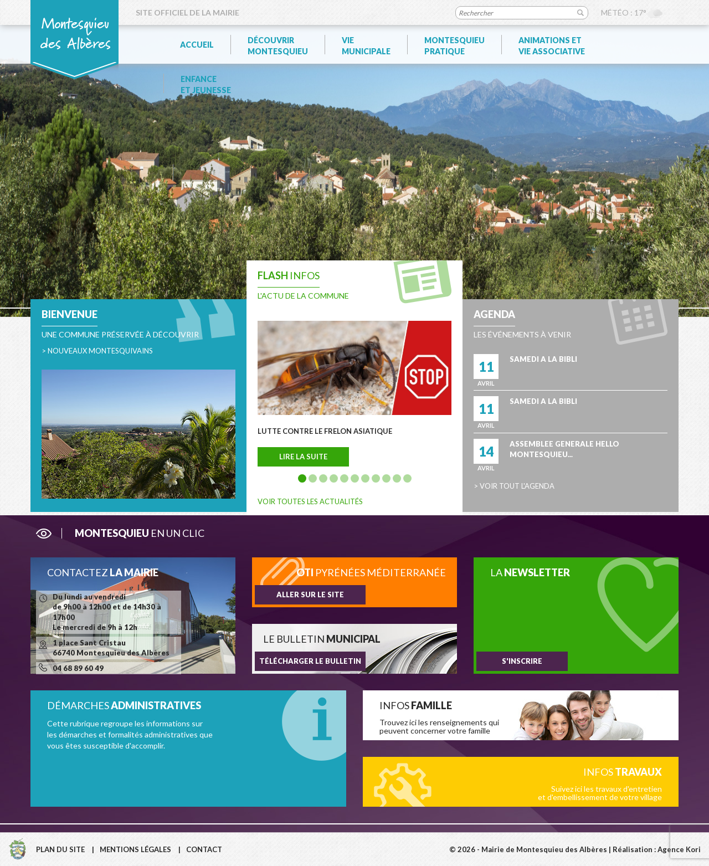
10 (397, 478)
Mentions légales (135, 849)
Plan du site (60, 849)
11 (407, 478)
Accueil (197, 44)
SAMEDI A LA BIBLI (543, 359)
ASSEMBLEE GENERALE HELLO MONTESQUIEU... (564, 449)
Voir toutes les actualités (310, 501)
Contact (204, 849)
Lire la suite (303, 456)
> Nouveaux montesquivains (97, 350)
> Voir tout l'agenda (514, 485)
